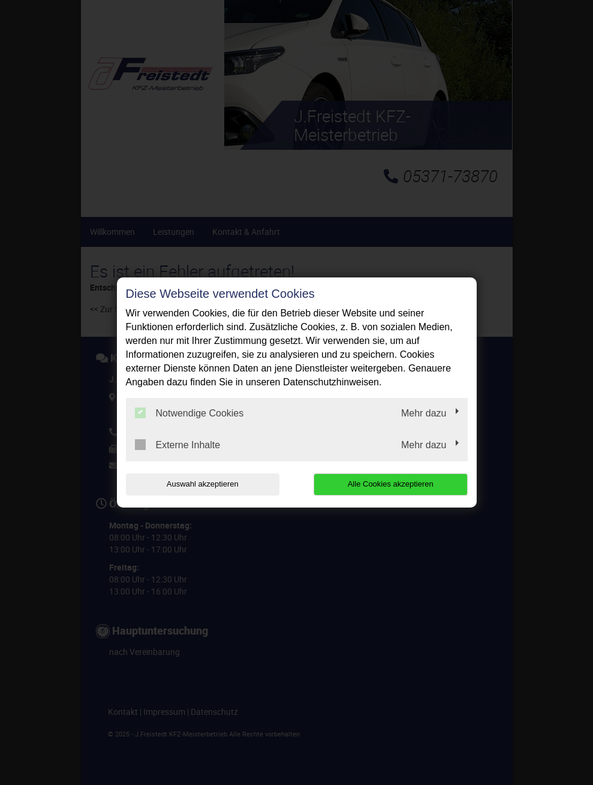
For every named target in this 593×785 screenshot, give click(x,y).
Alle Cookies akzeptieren (391, 483)
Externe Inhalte (178, 444)
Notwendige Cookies (189, 412)
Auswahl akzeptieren (203, 483)
